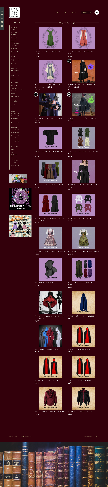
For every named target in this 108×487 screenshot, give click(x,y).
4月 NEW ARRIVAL (14, 33)
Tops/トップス (15, 75)
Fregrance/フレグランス (15, 119)
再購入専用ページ (15, 166)
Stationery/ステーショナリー (15, 128)
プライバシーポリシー (13, 436)
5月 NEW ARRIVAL (14, 28)
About (57, 12)
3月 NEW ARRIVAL (14, 38)
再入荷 (13, 56)
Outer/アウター (15, 82)
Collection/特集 (14, 52)
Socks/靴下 (14, 101)
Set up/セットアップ (14, 64)
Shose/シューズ (15, 104)
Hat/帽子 (13, 93)
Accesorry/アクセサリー (15, 89)
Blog (65, 12)
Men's (12, 149)
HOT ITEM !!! (15, 48)
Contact (73, 12)
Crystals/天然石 (15, 132)
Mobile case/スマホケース (15, 97)
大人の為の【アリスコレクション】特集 (15, 160)
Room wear (14, 146)
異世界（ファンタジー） (15, 60)
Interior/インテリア (15, 123)
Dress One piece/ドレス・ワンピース (15, 70)
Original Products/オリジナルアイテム (15, 113)
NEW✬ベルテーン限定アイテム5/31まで (15, 43)
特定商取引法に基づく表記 (26, 436)
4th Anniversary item (14, 154)
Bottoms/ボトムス (15, 79)
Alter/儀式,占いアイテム (15, 136)
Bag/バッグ (14, 85)
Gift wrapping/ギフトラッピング (15, 141)
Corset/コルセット (15, 107)
